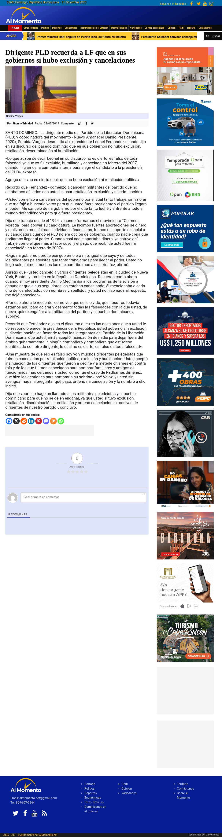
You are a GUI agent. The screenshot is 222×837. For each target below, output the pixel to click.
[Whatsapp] (60, 421)
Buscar (215, 36)
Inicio (15, 28)
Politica (45, 28)
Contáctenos (205, 28)
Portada (89, 784)
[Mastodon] (46, 421)
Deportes (56, 28)
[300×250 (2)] (185, 330)
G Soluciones (212, 834)
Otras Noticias (31, 28)
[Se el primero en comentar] (83, 497)
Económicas (71, 28)
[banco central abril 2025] (185, 586)
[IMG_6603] (185, 638)
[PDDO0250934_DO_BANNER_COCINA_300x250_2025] (185, 70)
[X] (16, 421)
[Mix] (53, 421)
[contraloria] (185, 279)
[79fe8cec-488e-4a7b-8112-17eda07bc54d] (185, 484)
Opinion (172, 28)
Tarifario (191, 28)
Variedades (136, 28)
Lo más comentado (154, 28)
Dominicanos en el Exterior (94, 28)
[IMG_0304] (185, 175)
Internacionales (119, 28)
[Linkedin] (31, 421)
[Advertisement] (49, 430)
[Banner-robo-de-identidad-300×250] (185, 228)
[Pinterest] (38, 421)
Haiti (181, 28)
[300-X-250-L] (185, 433)
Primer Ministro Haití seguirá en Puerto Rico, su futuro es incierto (84, 37)
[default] (185, 535)
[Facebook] (9, 421)
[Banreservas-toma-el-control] (185, 122)
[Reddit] (23, 421)
